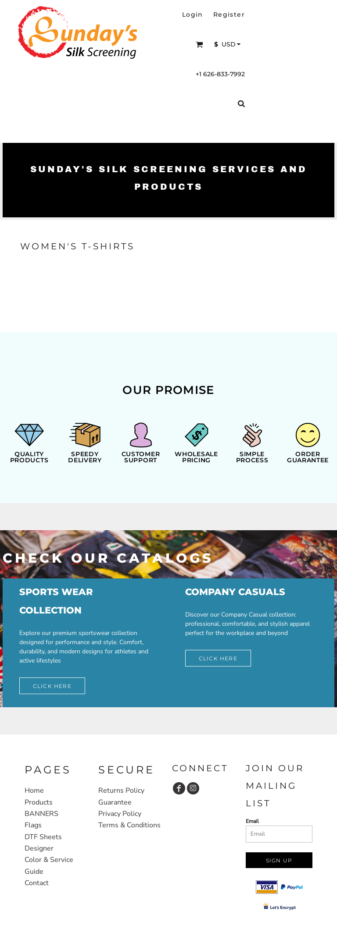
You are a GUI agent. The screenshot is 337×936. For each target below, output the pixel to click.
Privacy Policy (119, 814)
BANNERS (41, 814)
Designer (39, 848)
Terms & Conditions (129, 825)
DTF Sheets (43, 837)
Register (229, 14)
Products (39, 802)
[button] (199, 44)
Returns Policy (121, 790)
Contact (37, 883)
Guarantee (115, 802)
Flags (33, 825)
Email (252, 821)
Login (192, 14)
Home (34, 790)
